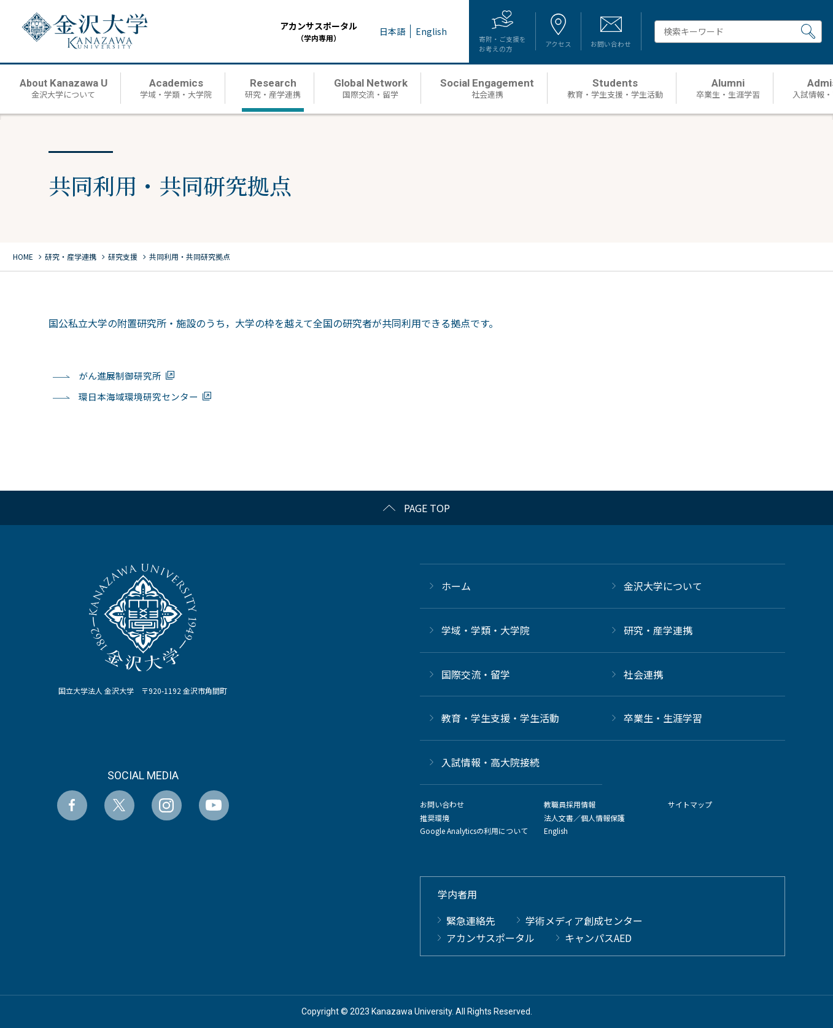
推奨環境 (434, 817)
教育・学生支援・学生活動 (500, 718)
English (556, 830)
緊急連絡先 (470, 920)
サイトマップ (690, 804)
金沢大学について (663, 585)
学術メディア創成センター (584, 920)
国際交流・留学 (475, 673)
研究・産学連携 (658, 629)
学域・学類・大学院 (485, 629)
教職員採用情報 (569, 804)
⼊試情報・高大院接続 (490, 762)
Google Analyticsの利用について (474, 830)
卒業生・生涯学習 (663, 718)
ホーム (456, 585)
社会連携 (643, 673)
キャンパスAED (598, 937)
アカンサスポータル (297, 32)
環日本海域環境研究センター (138, 396)
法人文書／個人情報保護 (584, 817)
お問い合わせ (442, 804)
